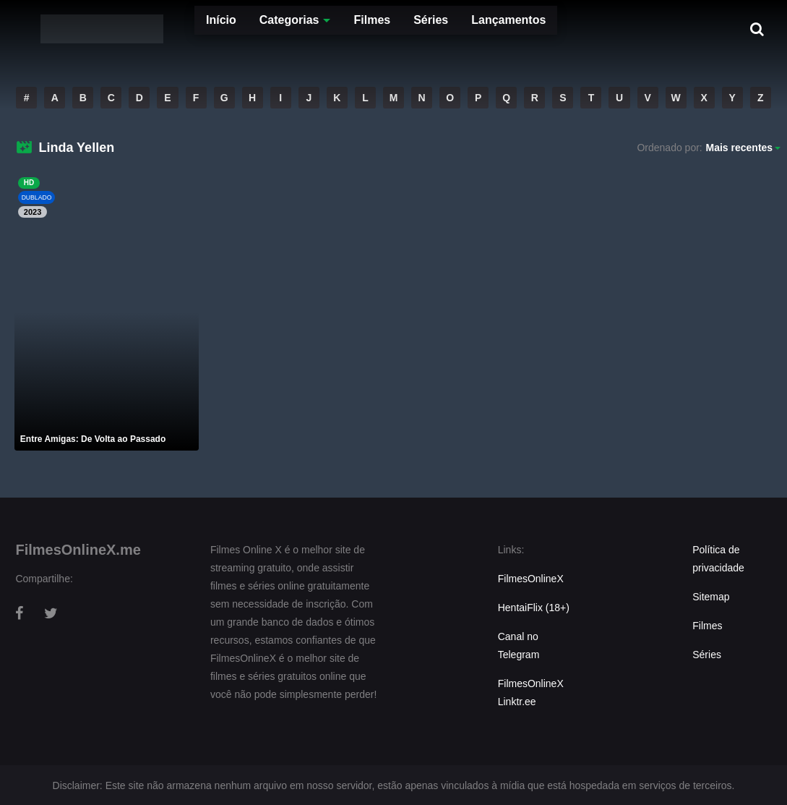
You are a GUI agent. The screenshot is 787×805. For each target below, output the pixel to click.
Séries (389, 28)
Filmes (330, 28)
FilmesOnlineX (531, 578)
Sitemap (710, 596)
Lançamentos (467, 28)
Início (179, 28)
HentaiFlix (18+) (533, 607)
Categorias (248, 28)
